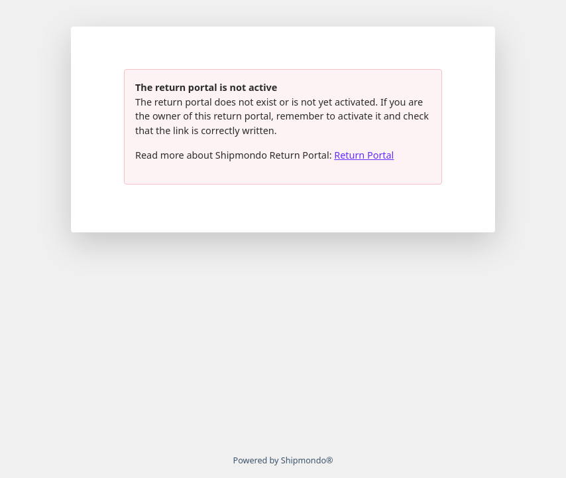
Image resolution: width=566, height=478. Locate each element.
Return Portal (364, 155)
